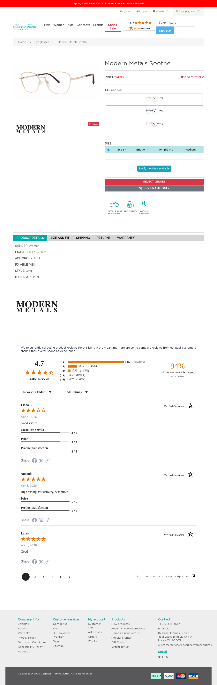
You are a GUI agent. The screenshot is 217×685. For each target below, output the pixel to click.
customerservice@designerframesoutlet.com (187, 644)
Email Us (163, 628)
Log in (142, 11)
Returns (23, 628)
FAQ (55, 628)
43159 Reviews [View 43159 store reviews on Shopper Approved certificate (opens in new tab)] (44, 379)
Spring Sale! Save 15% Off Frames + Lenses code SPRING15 (109, 3)
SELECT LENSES (154, 181)
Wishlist (93, 641)
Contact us (60, 623)
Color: (110, 90)
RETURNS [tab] (103, 237)
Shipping (23, 623)
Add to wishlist (192, 77)
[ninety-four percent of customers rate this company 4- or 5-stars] (177, 369)
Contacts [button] (83, 25)
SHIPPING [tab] (83, 237)
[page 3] (44, 577)
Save (93, 124)
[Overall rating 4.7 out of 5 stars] (39, 372)
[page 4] (52, 577)
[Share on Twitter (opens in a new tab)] (41, 460)
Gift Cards (117, 642)
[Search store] (175, 23)
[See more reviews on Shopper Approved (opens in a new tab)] (47, 461)
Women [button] (58, 25)
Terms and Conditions (32, 642)
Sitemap (58, 645)
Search (165, 30)
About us (24, 651)
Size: (108, 143)
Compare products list (126, 633)
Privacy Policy (27, 637)
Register (125, 11)
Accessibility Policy (30, 646)
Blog (56, 641)
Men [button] (47, 25)
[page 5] (61, 577)
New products (120, 623)
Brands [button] (98, 25)
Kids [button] (70, 25)
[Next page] (69, 577)
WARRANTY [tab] (126, 237)
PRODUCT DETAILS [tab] (30, 237)
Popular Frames (121, 637)
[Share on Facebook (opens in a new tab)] (34, 461)
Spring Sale (112, 26)
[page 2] (35, 577)
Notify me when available (154, 168)
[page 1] (26, 577)
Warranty (24, 633)
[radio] (108, 362)
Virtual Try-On (120, 646)
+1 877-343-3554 (169, 623)
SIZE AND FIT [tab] (60, 237)
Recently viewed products (128, 628)
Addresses (95, 632)
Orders (92, 636)
